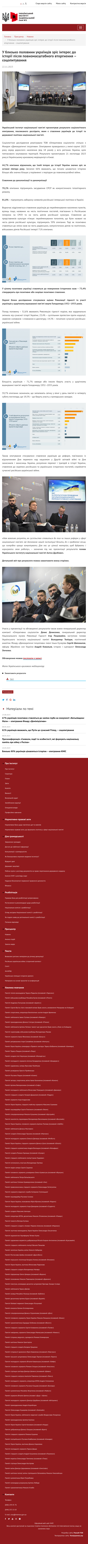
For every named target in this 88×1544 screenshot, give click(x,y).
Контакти (9, 1494)
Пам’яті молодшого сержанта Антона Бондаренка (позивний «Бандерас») (32, 1061)
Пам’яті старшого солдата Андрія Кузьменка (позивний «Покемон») (30, 1454)
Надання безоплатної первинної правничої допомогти (25, 881)
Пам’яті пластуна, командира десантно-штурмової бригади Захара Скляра (32, 1284)
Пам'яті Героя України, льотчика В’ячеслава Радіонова (25, 1265)
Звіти (7, 783)
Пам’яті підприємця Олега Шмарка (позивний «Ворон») (25, 1274)
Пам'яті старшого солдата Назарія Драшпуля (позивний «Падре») (29, 1095)
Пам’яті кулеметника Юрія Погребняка (19, 1478)
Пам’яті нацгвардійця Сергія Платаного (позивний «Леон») (26, 1109)
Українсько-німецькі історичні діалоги (19, 976)
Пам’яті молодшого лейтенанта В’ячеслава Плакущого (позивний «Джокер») (33, 1090)
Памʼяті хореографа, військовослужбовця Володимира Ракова (28, 1032)
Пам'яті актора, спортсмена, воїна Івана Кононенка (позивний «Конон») (31, 1080)
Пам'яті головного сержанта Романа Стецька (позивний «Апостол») (29, 1366)
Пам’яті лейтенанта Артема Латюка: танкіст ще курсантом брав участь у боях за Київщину (38, 1027)
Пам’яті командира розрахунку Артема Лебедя (22, 1483)
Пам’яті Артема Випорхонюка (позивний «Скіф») (23, 1085)
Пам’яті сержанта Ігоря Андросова (17, 1100)
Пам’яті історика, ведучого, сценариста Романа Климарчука (27, 1337)
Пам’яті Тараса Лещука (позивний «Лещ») (20, 1051)
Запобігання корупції (13, 803)
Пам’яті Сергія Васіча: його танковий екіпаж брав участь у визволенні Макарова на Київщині (39, 1008)
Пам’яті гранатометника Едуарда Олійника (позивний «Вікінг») (28, 1323)
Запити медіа (10, 944)
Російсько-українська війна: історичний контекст (23, 961)
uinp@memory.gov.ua (18, 1515)
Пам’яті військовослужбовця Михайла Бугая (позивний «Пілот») (28, 998)
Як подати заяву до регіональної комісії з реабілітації (25, 917)
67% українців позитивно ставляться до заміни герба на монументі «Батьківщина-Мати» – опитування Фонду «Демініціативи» (44, 718)
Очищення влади (11, 808)
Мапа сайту (61, 3)
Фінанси (8, 886)
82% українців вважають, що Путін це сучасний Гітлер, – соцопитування (44, 729)
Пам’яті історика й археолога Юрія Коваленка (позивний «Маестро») (30, 1352)
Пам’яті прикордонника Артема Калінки (19, 1420)
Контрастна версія (78, 3)
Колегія (7, 788)
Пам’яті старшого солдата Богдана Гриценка (21, 1347)
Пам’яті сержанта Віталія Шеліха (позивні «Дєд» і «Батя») (26, 1395)
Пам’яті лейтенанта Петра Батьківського (20, 1177)
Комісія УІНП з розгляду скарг (16, 876)
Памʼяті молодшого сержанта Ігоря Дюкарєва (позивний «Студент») (30, 1206)
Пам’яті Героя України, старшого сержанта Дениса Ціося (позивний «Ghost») (33, 1143)
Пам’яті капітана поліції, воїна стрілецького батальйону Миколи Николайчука (33, 1473)
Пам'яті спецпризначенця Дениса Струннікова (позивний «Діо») (28, 1313)
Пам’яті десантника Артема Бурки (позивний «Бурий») (25, 1298)
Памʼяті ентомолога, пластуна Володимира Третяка (24, 1163)
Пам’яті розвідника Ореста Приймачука (19, 1071)
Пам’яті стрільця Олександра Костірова (19, 1463)
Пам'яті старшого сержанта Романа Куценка (21, 1434)
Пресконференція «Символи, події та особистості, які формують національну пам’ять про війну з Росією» (44, 739)
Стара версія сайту (44, 3)
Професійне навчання (13, 812)
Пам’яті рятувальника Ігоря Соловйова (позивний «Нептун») (27, 1041)
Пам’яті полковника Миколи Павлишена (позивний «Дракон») (28, 1279)
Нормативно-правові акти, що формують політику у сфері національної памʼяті (34, 830)
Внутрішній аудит (11, 798)
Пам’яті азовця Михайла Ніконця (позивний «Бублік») (25, 1294)
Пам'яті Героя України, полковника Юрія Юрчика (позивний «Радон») (30, 1201)
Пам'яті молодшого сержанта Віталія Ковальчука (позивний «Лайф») (30, 1361)
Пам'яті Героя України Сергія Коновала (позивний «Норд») (26, 1425)
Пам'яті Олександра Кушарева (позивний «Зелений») (24, 1410)
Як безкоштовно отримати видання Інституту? (22, 856)
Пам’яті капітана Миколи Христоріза (18, 1342)
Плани (7, 778)
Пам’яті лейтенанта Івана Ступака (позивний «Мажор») (25, 1017)
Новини (30, 36)
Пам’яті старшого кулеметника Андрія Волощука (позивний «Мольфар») (31, 1148)
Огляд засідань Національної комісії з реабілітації (23, 912)
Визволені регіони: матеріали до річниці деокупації (24, 956)
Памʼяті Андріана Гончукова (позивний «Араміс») (23, 1003)
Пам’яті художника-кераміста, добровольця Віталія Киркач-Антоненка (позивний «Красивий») (40, 1240)
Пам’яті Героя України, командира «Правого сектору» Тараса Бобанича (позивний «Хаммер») (39, 1046)
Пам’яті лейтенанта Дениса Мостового (19, 1129)
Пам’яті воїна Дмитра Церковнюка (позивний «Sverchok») (26, 1468)
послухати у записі (32, 658)
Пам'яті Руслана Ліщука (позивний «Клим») (21, 1075)
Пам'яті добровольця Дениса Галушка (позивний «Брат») (26, 1429)
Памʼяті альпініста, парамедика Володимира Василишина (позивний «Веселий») (34, 1119)
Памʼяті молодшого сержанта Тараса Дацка (21, 1449)
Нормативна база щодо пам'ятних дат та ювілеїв (23, 825)
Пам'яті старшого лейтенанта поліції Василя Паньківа (25, 1245)
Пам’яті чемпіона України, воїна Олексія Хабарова (23, 1250)
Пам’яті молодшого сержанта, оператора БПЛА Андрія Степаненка (29, 1381)
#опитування (8, 692)
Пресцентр (19, 36)
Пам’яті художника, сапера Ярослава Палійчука (22, 1066)
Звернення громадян (12, 842)
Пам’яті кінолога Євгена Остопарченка (19, 1308)
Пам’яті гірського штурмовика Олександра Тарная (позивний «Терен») (31, 1357)
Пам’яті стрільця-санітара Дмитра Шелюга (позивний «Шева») (28, 1371)
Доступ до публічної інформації (17, 847)
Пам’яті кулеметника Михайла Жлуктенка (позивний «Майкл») (28, 1391)
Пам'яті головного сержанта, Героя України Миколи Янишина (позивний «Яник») (34, 1318)
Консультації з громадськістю (16, 852)
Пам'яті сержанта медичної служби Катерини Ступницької (26, 1192)
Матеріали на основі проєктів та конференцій (22, 981)
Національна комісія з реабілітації (18, 908)
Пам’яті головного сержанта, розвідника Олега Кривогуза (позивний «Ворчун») (34, 1172)
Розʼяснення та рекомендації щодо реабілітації (22, 903)
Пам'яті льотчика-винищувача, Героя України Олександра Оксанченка (31, 1231)
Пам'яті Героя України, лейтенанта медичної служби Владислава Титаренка (33, 1415)
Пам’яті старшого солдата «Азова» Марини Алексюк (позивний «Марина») (32, 1226)
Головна (7, 36)
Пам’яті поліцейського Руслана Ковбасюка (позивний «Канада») (28, 1439)
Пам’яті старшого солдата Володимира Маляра (22, 1269)
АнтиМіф (8, 971)
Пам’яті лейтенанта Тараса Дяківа (17, 1289)
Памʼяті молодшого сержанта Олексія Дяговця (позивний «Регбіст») (30, 1138)
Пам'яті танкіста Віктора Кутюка (17, 1221)
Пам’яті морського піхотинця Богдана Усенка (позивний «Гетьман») (29, 1260)
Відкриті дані (10, 861)
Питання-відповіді (12, 922)
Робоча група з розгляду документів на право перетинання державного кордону (35, 871)
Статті (7, 966)
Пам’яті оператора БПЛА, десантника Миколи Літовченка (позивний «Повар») (33, 1216)
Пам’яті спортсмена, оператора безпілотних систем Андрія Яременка (30, 1012)
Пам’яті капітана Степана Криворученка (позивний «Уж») (26, 1182)
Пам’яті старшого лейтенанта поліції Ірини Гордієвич (24, 1158)
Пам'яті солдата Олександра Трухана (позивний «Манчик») (26, 1134)
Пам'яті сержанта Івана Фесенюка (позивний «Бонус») (25, 1037)
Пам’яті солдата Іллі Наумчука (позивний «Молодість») (25, 1056)
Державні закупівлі (12, 866)
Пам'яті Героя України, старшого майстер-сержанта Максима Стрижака (31, 1104)
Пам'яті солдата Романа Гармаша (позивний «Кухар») (24, 1153)
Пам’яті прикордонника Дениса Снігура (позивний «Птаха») (27, 1022)
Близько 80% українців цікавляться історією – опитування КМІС (44, 750)
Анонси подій (10, 939)
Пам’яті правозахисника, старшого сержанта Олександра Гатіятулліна (30, 1187)
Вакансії (8, 793)
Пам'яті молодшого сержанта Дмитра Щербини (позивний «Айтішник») (31, 1400)
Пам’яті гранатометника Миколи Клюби (19, 1488)
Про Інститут (9, 769)
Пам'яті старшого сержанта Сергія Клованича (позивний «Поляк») (29, 1328)
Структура (8, 774)
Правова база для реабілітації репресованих (21, 898)
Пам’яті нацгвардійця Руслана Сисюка (19, 1197)
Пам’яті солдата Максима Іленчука (17, 1211)
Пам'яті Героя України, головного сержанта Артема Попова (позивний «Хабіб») (34, 1124)
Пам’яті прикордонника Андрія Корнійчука (21, 1405)
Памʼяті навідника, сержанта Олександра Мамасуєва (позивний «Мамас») (32, 1332)
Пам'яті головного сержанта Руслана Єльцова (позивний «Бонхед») (30, 1386)
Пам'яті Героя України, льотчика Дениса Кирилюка (23, 1444)
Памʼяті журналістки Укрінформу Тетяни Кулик (22, 1235)
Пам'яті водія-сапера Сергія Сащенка (19, 1168)
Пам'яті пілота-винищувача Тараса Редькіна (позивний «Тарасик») (29, 993)
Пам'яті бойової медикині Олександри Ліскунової (23, 1303)
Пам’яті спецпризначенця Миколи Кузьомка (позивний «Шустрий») (30, 1114)
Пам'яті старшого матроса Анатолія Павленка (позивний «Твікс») (29, 1376)
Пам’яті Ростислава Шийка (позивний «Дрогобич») (23, 1255)
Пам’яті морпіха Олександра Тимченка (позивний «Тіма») (26, 1458)
